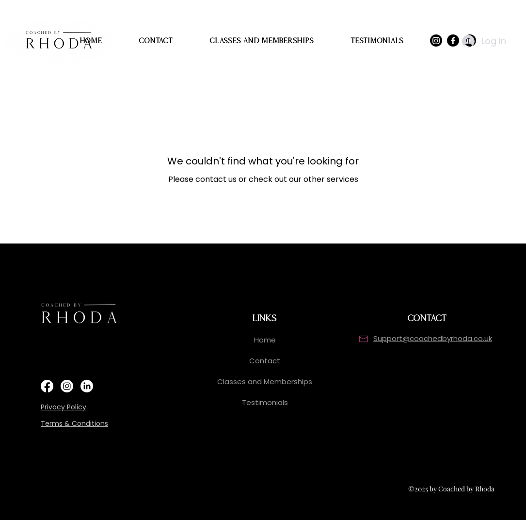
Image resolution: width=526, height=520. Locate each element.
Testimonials (265, 402)
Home (265, 340)
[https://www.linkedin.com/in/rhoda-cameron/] (86, 386)
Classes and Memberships (265, 381)
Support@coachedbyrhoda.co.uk (432, 338)
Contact (264, 361)
